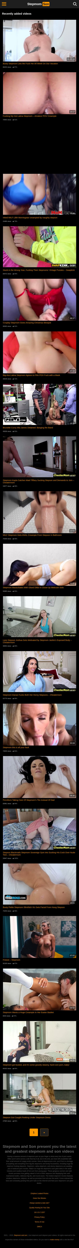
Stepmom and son (20, 1235)
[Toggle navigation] (4, 4)
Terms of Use (39, 1222)
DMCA (39, 1227)
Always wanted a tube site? (39, 1203)
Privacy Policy (39, 1217)
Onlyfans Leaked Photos (39, 1193)
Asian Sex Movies (39, 1198)
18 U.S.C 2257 (39, 1212)
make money (54, 1240)
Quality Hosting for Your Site (39, 1208)
